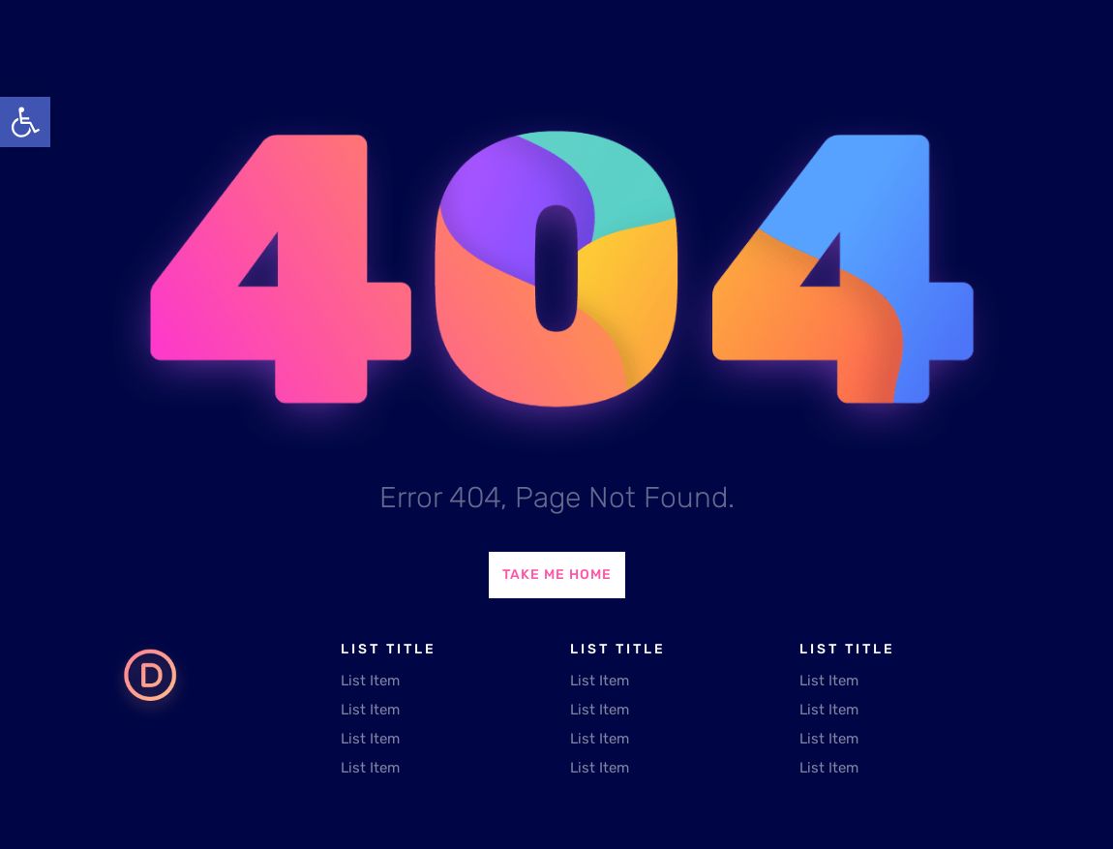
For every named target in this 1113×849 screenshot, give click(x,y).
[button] (25, 122)
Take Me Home (557, 574)
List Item (370, 680)
